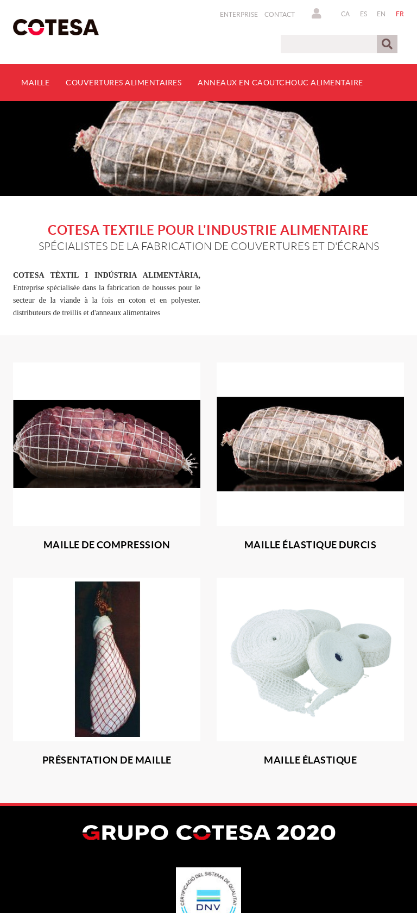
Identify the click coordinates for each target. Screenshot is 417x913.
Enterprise (239, 14)
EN (381, 13)
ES (364, 13)
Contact (279, 14)
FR (400, 13)
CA (345, 13)
